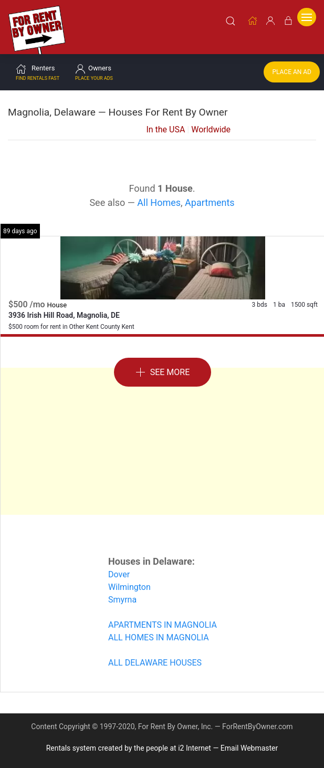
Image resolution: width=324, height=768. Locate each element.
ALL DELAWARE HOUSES (155, 658)
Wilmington (129, 583)
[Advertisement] (162, 437)
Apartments (210, 198)
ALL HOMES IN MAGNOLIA (158, 633)
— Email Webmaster (245, 744)
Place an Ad (291, 67)
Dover (119, 570)
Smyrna (122, 595)
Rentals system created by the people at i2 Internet (128, 744)
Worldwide (211, 125)
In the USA (165, 125)
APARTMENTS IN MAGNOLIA (162, 621)
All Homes (159, 198)
